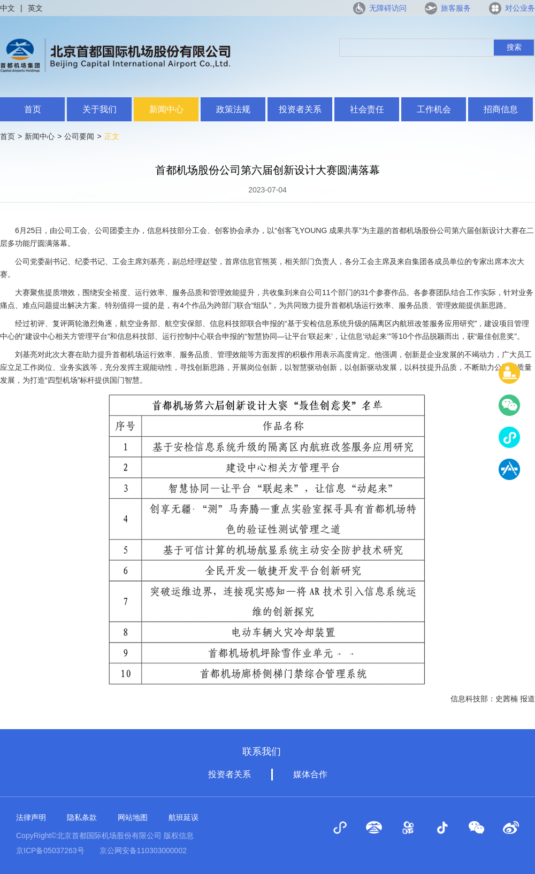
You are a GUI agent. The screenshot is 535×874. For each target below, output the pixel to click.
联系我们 (261, 751)
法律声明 (31, 817)
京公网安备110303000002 (143, 850)
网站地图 (133, 817)
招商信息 (501, 109)
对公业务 (520, 8)
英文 (35, 8)
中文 (7, 8)
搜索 (514, 47)
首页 (32, 109)
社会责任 (367, 109)
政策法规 (233, 109)
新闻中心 (166, 109)
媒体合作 (310, 774)
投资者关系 (300, 109)
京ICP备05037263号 (50, 850)
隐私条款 (82, 817)
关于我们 (99, 109)
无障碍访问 (388, 8)
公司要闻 (79, 136)
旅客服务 (456, 8)
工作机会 (434, 109)
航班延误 (183, 817)
